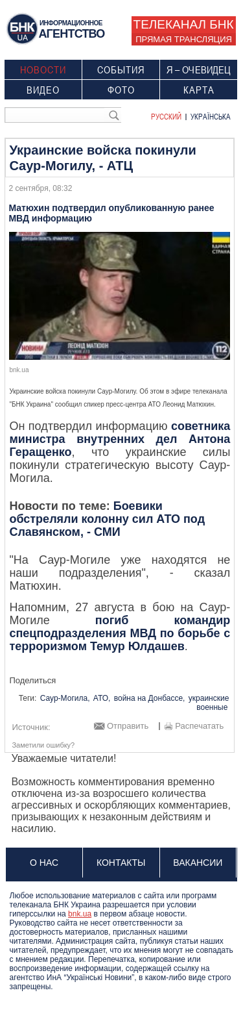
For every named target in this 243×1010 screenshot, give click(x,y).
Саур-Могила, (65, 698)
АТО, (102, 698)
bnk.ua (79, 913)
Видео (43, 89)
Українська (211, 116)
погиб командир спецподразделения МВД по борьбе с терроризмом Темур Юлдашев (119, 633)
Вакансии (197, 862)
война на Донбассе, (149, 698)
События (121, 69)
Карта (198, 89)
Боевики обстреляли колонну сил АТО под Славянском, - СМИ (107, 518)
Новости (43, 69)
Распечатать (199, 726)
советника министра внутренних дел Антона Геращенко (119, 439)
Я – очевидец (199, 69)
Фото (121, 89)
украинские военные (209, 703)
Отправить (127, 726)
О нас (44, 862)
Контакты (121, 862)
